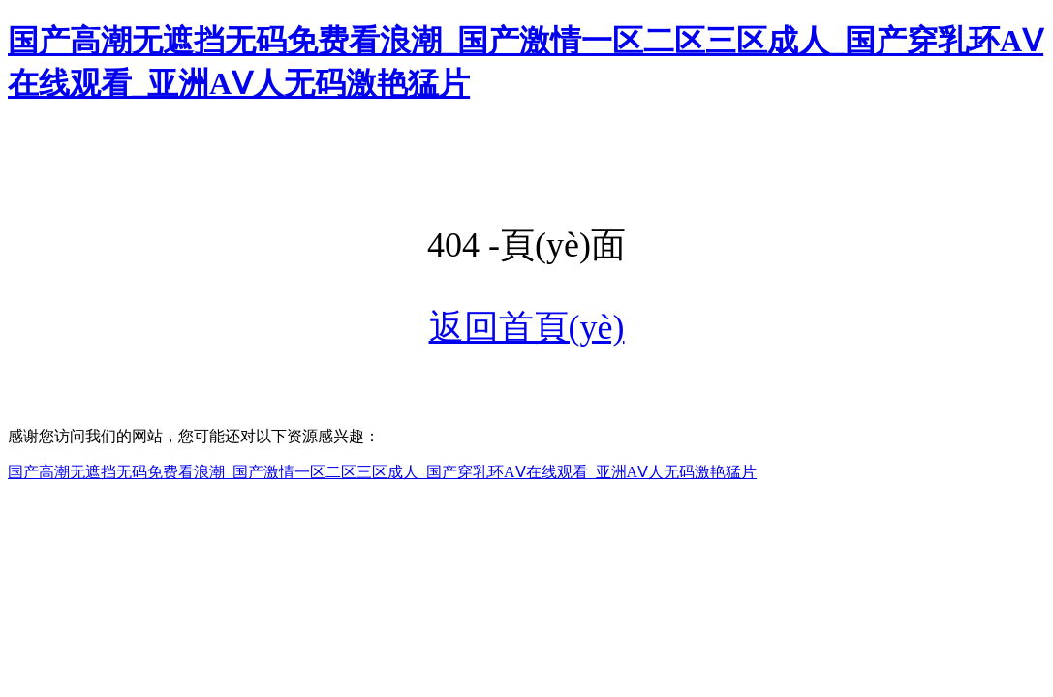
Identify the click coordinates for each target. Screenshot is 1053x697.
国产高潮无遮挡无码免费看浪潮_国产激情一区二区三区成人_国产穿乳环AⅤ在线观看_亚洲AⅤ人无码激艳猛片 (382, 472)
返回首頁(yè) (527, 327)
